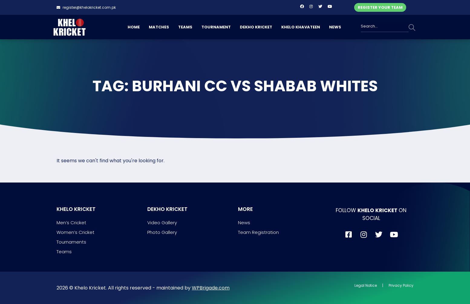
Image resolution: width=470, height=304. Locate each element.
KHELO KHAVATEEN (300, 27)
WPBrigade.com (211, 287)
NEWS (335, 27)
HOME (134, 27)
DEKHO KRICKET (256, 27)
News (244, 222)
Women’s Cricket (75, 232)
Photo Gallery (162, 232)
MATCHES (159, 27)
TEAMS (185, 27)
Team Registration (258, 232)
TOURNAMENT (216, 27)
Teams (64, 251)
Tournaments (71, 242)
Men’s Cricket (71, 222)
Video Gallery (162, 222)
